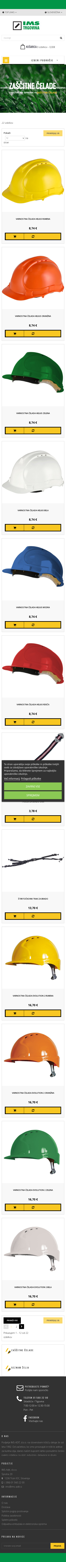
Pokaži (7, 132)
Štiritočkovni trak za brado (33, 898)
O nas (5, 1502)
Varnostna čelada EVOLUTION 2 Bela (33, 1287)
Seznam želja (20, 1367)
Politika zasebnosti (11, 1515)
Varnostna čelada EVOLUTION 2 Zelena (33, 1190)
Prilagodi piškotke (31, 778)
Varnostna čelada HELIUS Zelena (33, 413)
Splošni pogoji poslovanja (15, 1511)
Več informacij (12, 778)
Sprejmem (33, 795)
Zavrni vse (33, 786)
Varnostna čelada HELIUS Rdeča (33, 704)
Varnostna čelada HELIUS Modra (33, 607)
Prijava (57, 1546)
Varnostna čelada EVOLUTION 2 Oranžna (33, 1093)
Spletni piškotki (9, 1519)
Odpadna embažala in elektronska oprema (24, 1523)
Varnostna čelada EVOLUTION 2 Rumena (33, 995)
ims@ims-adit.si (13, 1486)
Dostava (6, 1507)
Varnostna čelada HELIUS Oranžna (33, 316)
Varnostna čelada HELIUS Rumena (33, 219)
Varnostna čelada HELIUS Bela (33, 510)
